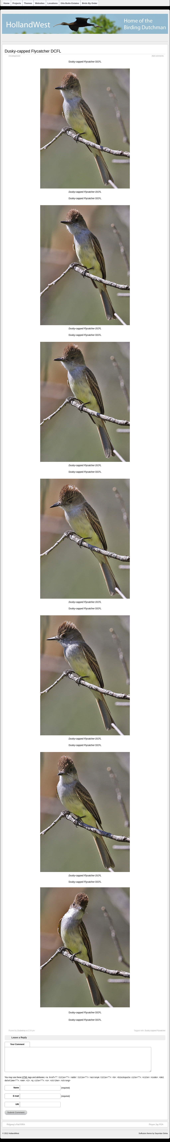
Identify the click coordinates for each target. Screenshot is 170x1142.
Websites (39, 3)
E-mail (16, 1096)
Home (6, 3)
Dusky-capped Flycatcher (155, 1031)
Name (16, 1087)
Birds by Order (89, 3)
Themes (28, 3)
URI (17, 1104)
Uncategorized (14, 56)
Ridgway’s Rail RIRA (14, 1124)
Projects (16, 3)
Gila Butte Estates (70, 3)
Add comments (158, 56)
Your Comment (17, 1044)
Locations (52, 3)
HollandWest (14, 1133)
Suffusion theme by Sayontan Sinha (153, 1133)
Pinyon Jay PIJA (158, 1124)
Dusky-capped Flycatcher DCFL (33, 51)
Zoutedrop (21, 1031)
